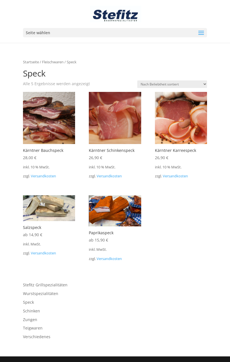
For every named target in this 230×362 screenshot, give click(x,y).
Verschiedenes (36, 336)
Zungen (30, 319)
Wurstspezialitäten (40, 293)
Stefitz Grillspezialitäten (45, 284)
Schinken (31, 311)
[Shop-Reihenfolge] (172, 84)
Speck (28, 302)
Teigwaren (33, 328)
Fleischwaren (53, 61)
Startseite (31, 61)
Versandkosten (43, 176)
